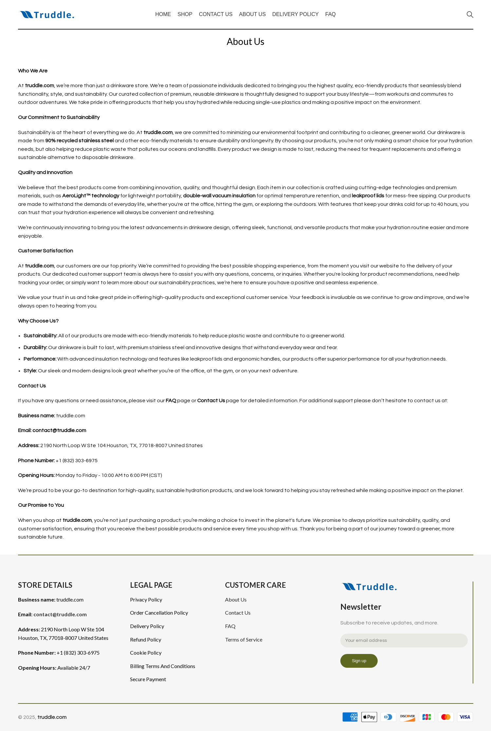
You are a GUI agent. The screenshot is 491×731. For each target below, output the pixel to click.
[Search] (470, 14)
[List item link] (172, 599)
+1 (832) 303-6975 (77, 460)
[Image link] (371, 586)
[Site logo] (49, 14)
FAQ (171, 400)
